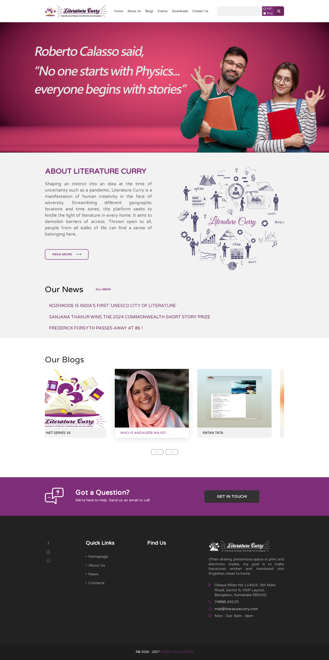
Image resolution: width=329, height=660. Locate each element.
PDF (269, 8)
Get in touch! (232, 496)
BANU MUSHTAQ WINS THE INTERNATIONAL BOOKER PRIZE (113, 307)
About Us (134, 11)
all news (103, 289)
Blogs (149, 11)
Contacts (96, 583)
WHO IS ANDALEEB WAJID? (156, 433)
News (93, 574)
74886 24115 (226, 601)
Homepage (98, 556)
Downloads (180, 11)
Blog (270, 13)
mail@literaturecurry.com (236, 609)
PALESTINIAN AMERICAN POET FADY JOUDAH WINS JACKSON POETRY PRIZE (131, 319)
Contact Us (200, 11)
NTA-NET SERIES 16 (66, 433)
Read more (66, 254)
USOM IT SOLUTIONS (176, 652)
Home (118, 11)
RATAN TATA (225, 433)
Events (163, 11)
